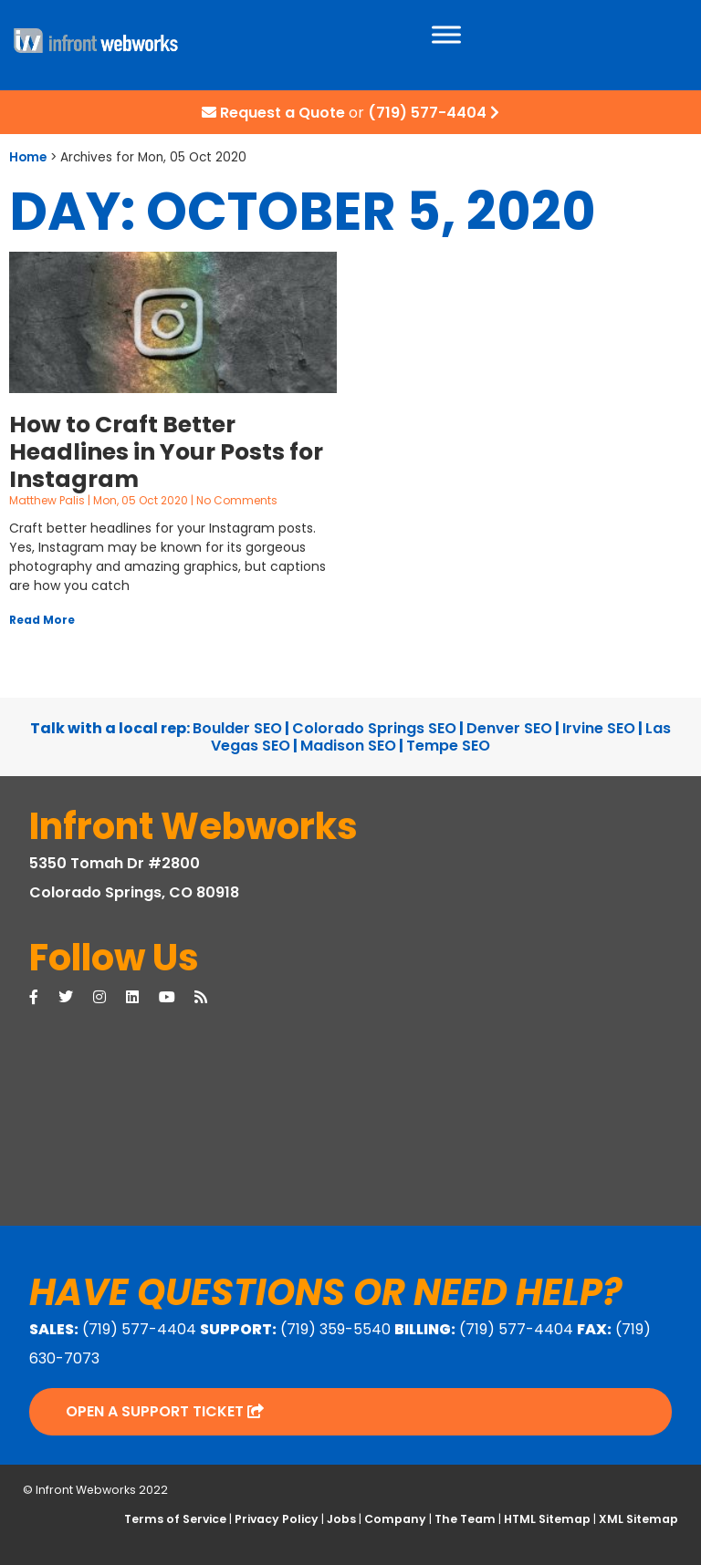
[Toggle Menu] (446, 34)
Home (28, 157)
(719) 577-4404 (427, 112)
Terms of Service (175, 1519)
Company (395, 1519)
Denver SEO (509, 728)
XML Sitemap (638, 1519)
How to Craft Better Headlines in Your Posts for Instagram (166, 452)
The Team (465, 1519)
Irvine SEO (598, 728)
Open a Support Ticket (165, 1411)
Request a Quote (282, 112)
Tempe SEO (448, 745)
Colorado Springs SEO (374, 728)
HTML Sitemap (547, 1519)
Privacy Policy (277, 1519)
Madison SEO (348, 745)
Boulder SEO (237, 728)
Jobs (341, 1519)
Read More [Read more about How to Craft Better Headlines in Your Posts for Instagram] (42, 619)
